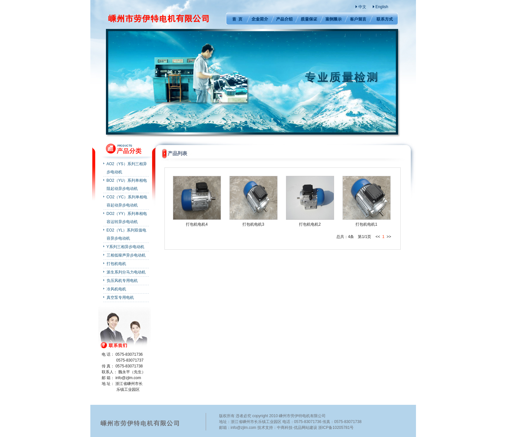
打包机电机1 (366, 224)
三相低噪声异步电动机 (126, 255)
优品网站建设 (305, 427)
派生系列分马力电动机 (126, 272)
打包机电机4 (197, 224)
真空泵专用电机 (120, 297)
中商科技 (284, 427)
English (381, 7)
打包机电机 (116, 263)
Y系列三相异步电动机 (125, 247)
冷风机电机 (116, 289)
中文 (362, 7)
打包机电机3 (253, 224)
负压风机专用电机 (122, 280)
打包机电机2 (310, 224)
